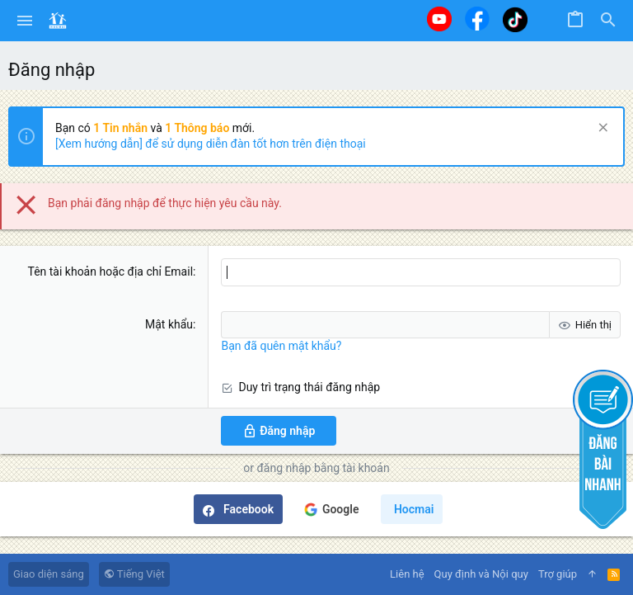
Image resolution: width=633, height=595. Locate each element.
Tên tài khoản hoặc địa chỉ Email (110, 271)
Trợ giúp (557, 574)
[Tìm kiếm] (608, 20)
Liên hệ (407, 574)
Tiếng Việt (134, 574)
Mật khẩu (169, 324)
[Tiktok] (515, 19)
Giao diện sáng (48, 574)
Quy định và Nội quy (481, 574)
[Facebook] (477, 18)
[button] (25, 20)
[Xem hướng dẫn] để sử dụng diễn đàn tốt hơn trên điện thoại (210, 143)
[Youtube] (439, 19)
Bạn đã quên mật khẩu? (281, 345)
